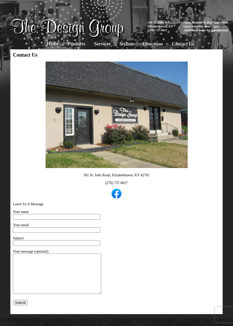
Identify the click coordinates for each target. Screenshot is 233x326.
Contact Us (183, 44)
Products (76, 44)
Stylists (126, 44)
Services (102, 44)
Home (53, 44)
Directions (153, 44)
